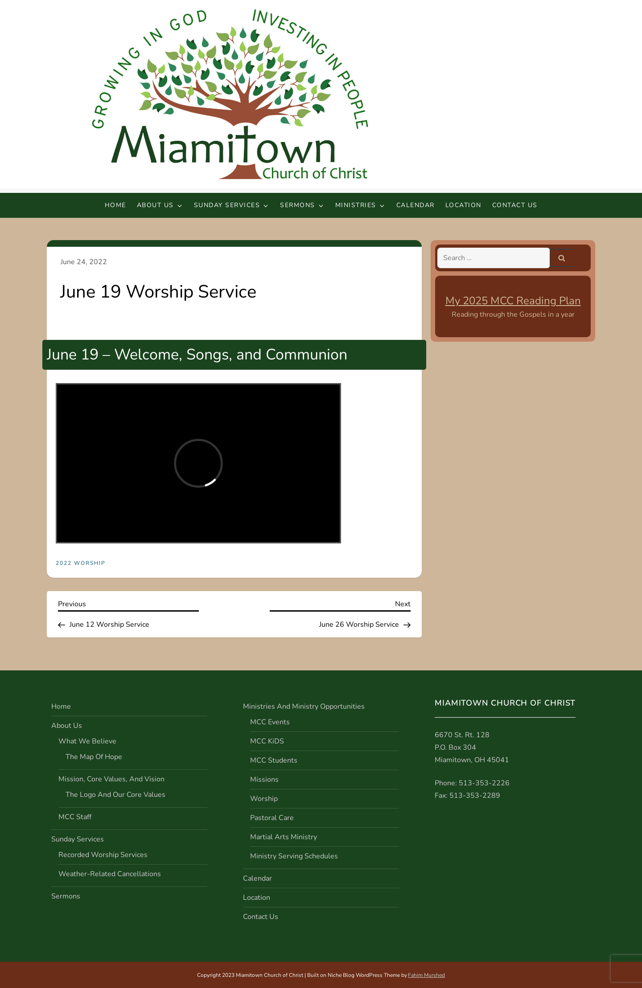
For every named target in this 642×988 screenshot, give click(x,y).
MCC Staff (74, 817)
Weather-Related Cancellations (109, 874)
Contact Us (515, 205)
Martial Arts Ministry (283, 837)
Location (463, 205)
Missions (264, 779)
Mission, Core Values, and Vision (111, 779)
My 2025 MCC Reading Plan (513, 301)
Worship (264, 799)
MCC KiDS (267, 741)
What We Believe (87, 741)
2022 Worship (81, 563)
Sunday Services (232, 205)
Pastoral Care (272, 818)
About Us (160, 205)
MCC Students (273, 760)
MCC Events (270, 722)
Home (115, 205)
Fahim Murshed (426, 975)
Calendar (415, 205)
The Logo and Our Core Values (115, 795)
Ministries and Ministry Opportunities (304, 706)
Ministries (360, 205)
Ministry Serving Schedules (294, 856)
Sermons (302, 205)
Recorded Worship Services (103, 855)
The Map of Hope (94, 757)
